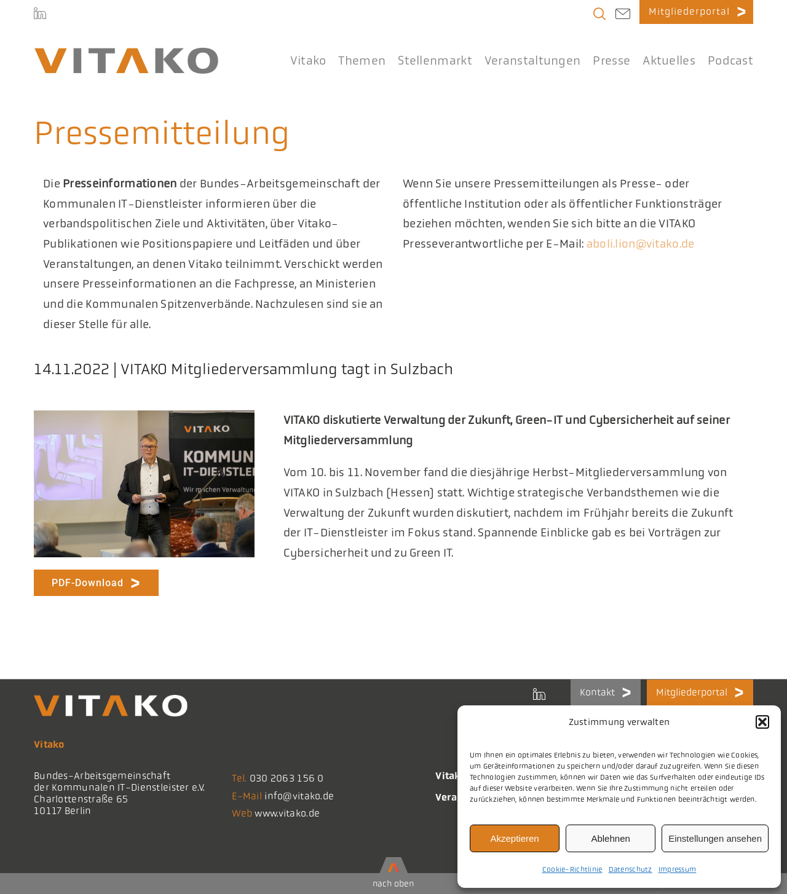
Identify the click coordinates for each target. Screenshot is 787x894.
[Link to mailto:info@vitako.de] (622, 15)
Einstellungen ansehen (715, 838)
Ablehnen (610, 838)
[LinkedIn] (40, 15)
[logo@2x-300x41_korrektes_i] (126, 53)
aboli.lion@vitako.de (641, 244)
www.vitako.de (287, 813)
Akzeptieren (514, 838)
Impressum (677, 869)
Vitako (450, 776)
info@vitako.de (299, 796)
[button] (762, 722)
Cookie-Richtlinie (572, 869)
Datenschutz (630, 869)
